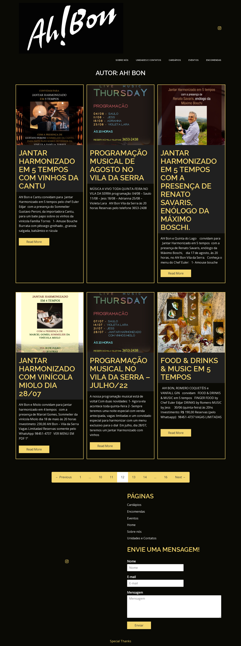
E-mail (131, 577)
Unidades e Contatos (148, 60)
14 (144, 477)
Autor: (121, 73)
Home (131, 525)
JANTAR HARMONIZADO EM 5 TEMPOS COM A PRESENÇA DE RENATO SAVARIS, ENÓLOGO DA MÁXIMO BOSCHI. (189, 190)
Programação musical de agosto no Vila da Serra (118, 165)
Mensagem (135, 593)
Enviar (139, 625)
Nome (131, 561)
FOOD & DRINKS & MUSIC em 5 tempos (189, 368)
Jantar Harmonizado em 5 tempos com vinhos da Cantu (48, 169)
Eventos (193, 60)
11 (111, 477)
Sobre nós (122, 60)
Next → (180, 477)
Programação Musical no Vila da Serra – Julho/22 (120, 373)
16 (165, 477)
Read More (34, 242)
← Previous (64, 477)
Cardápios (175, 60)
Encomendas (213, 60)
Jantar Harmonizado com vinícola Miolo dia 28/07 (47, 377)
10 (100, 477)
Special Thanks (120, 641)
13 (133, 477)
